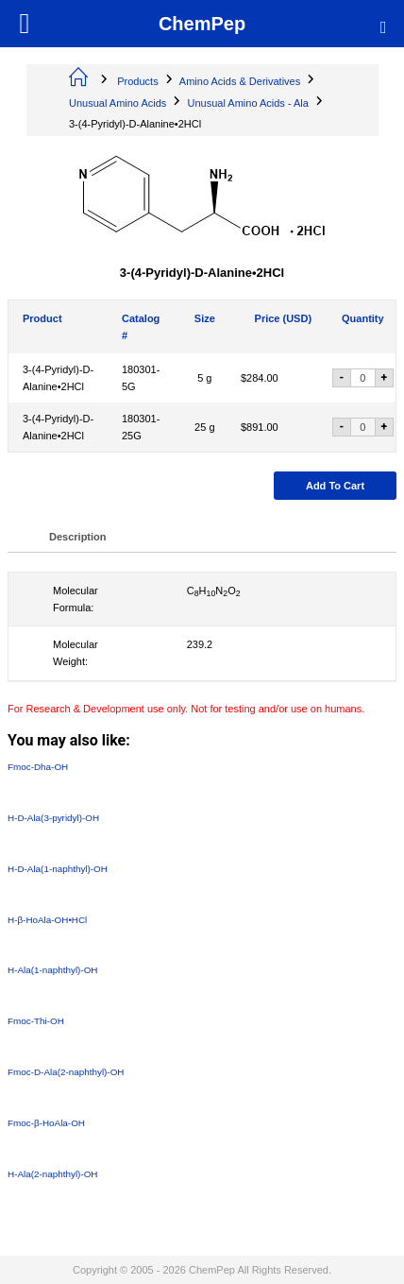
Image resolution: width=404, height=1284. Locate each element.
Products (137, 81)
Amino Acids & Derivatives (239, 81)
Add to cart (335, 485)
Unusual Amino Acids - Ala (248, 103)
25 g (204, 427)
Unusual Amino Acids (117, 103)
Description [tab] (78, 536)
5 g (204, 378)
